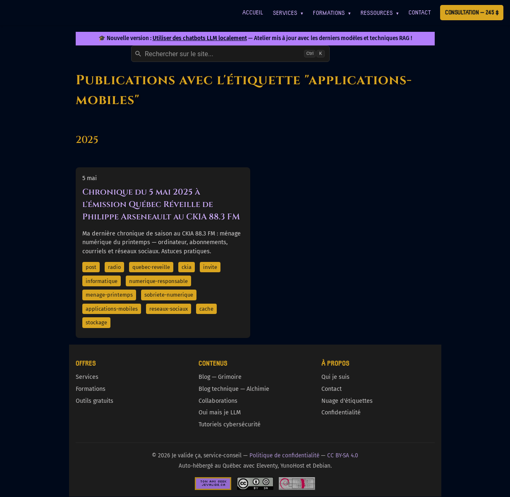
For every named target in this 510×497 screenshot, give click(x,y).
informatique (101, 281)
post (91, 267)
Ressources (380, 13)
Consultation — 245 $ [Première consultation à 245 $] (471, 12)
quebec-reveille (151, 267)
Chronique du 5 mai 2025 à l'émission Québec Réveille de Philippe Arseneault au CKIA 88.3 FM (161, 204)
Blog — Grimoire (220, 376)
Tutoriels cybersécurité (230, 424)
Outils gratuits (94, 400)
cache (206, 309)
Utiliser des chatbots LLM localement (200, 38)
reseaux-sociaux (168, 309)
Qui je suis (335, 376)
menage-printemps (109, 295)
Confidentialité (341, 412)
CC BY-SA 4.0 (342, 455)
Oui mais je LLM (220, 412)
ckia (187, 267)
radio (114, 267)
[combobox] (230, 53)
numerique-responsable (158, 281)
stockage (96, 322)
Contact (420, 12)
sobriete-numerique (168, 295)
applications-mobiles (112, 309)
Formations (332, 13)
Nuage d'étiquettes (347, 400)
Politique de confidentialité (284, 455)
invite (210, 267)
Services (288, 13)
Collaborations (218, 400)
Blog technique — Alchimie (234, 388)
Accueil (252, 12)
